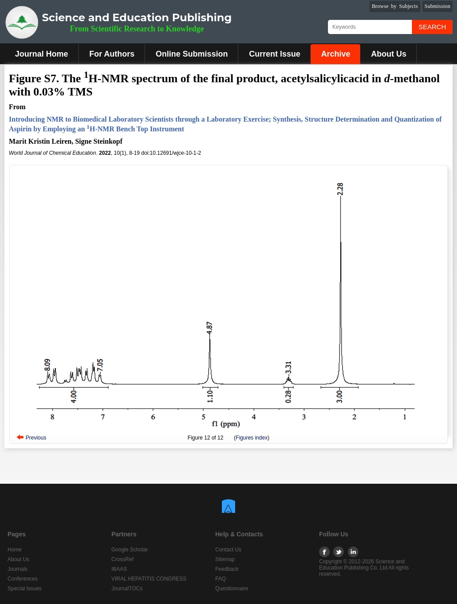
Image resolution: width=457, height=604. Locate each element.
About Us (388, 54)
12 (207, 438)
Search (432, 27)
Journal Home (41, 54)
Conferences (23, 579)
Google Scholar (129, 550)
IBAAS (119, 569)
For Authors (111, 54)
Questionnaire (231, 588)
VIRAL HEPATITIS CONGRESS (149, 579)
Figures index (251, 438)
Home (15, 550)
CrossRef (122, 559)
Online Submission (192, 54)
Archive (335, 54)
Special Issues (25, 588)
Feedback (227, 569)
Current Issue (274, 54)
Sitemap (225, 559)
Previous (36, 438)
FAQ (220, 579)
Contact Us (228, 550)
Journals (17, 569)
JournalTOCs (126, 588)
